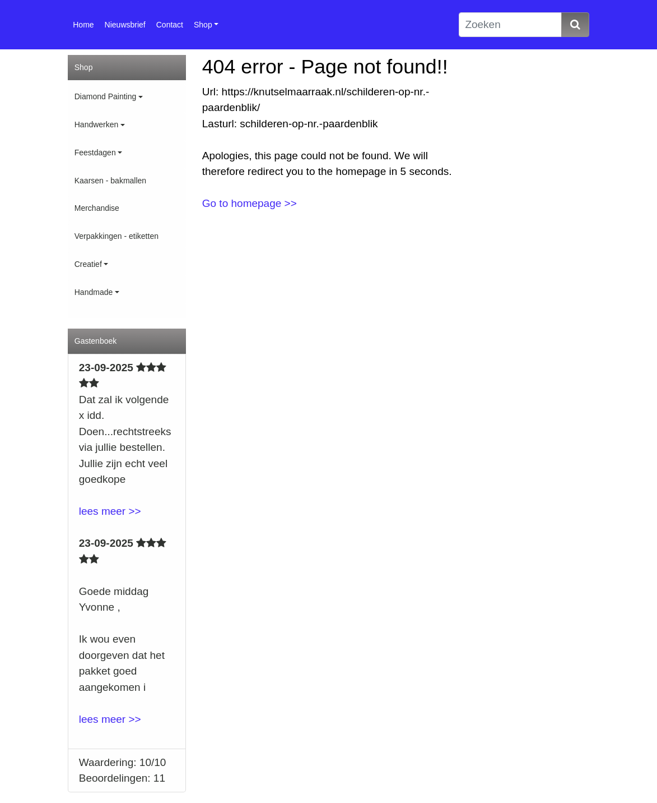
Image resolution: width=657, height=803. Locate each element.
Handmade (93, 292)
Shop (203, 24)
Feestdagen (95, 152)
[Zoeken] (510, 25)
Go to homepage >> (249, 203)
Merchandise (96, 208)
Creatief (88, 264)
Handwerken (96, 124)
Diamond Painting (105, 96)
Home (83, 24)
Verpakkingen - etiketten (116, 236)
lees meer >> (110, 511)
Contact (169, 24)
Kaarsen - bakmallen (110, 180)
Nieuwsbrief (125, 24)
